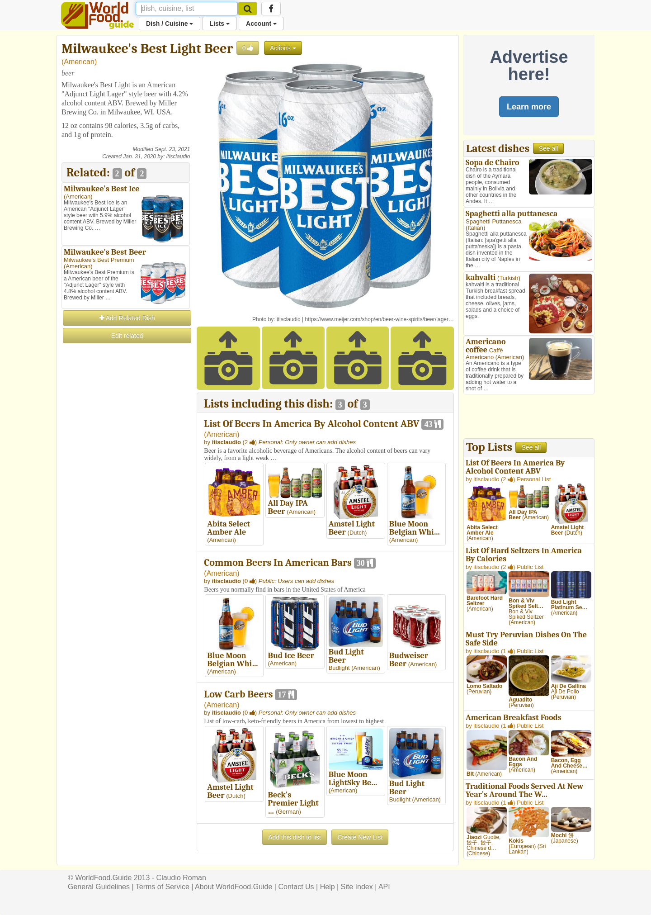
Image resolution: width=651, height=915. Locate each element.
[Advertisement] (125, 480)
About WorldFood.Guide (233, 887)
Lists (219, 23)
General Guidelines (99, 887)
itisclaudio (178, 156)
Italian (475, 227)
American (79, 62)
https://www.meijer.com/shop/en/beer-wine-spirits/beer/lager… (379, 319)
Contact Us (296, 887)
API (384, 887)
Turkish (508, 278)
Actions (283, 48)
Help (327, 887)
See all (548, 148)
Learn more (529, 106)
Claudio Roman (181, 878)
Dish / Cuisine (169, 23)
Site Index (357, 887)
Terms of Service (162, 887)
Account (261, 23)
